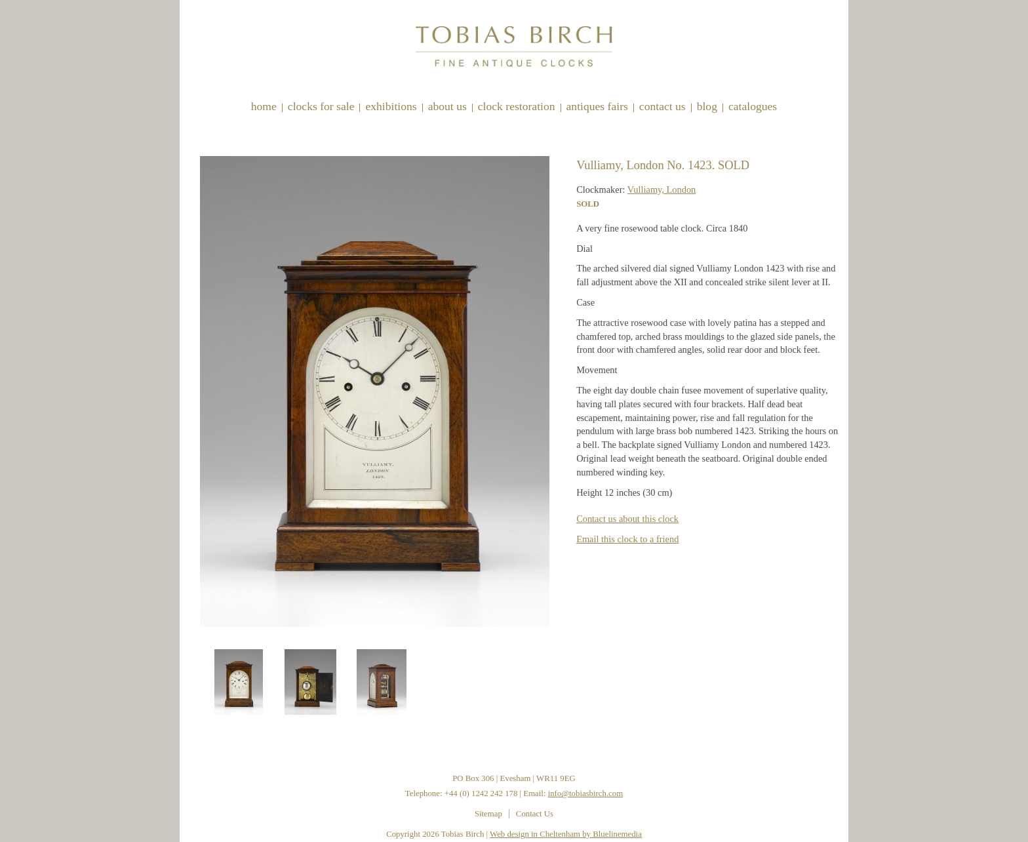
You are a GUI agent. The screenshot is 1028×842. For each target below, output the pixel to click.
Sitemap (488, 813)
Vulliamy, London (661, 189)
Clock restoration (516, 106)
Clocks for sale (321, 106)
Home (264, 106)
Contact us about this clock (627, 518)
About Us (447, 106)
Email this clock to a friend (627, 539)
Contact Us (662, 106)
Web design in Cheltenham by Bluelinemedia (566, 834)
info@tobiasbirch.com (585, 793)
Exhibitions (390, 106)
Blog (707, 106)
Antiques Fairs (597, 106)
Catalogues (752, 106)
